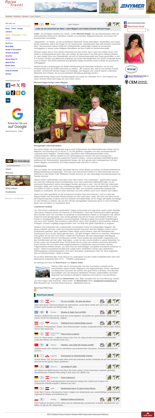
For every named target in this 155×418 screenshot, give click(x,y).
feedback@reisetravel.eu (105, 281)
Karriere (68, 414)
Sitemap (75, 414)
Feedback (54, 414)
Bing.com (9, 172)
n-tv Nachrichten (13, 165)
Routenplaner (11, 192)
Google (8, 169)
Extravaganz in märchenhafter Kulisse (76, 356)
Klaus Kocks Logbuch (70, 334)
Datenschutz (87, 414)
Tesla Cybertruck (68, 378)
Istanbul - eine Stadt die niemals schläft (77, 345)
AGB (80, 414)
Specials (25, 16)
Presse (61, 414)
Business (17, 16)
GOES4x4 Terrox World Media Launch (76, 323)
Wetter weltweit (11, 188)
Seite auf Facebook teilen (136, 23)
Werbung (105, 414)
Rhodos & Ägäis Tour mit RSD (73, 312)
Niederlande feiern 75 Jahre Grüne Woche (78, 388)
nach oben (147, 416)
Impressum (97, 414)
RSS (48, 414)
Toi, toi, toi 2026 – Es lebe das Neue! (76, 301)
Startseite (8, 16)
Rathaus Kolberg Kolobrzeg (72, 399)
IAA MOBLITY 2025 (68, 367)
